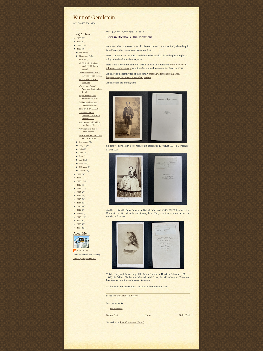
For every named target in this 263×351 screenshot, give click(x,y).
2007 (79, 228)
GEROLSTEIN (84, 251)
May (81, 156)
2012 (79, 210)
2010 (79, 217)
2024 (79, 45)
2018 (79, 188)
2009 (79, 220)
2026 (79, 38)
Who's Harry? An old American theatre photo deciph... (90, 89)
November (84, 56)
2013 (79, 206)
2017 (79, 192)
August (82, 145)
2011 (79, 213)
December (84, 52)
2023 (79, 49)
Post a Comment (116, 309)
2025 (79, 41)
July (81, 149)
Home (148, 315)
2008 (79, 224)
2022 (79, 174)
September (84, 142)
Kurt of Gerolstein (94, 17)
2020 (79, 181)
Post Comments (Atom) (132, 322)
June (81, 152)
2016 (79, 195)
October (83, 59)
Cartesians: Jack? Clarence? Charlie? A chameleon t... (89, 115)
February (83, 167)
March (82, 163)
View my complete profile (84, 258)
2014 (79, 203)
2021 (79, 177)
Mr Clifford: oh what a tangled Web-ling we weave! (89, 66)
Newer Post (112, 315)
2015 (79, 199)
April (81, 160)
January (83, 170)
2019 (79, 185)
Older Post (184, 315)
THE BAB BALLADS (89, 109)
